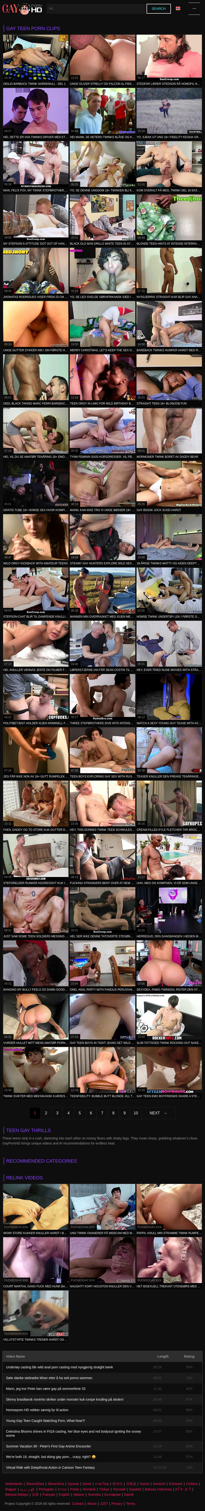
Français (48, 1494)
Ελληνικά (175, 1484)
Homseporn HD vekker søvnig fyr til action (37, 1410)
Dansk (129, 1494)
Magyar (10, 1489)
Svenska (94, 1494)
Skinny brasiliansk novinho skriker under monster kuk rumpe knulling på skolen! (65, 1399)
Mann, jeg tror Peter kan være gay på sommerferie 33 (45, 1389)
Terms (130, 1504)
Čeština (191, 1484)
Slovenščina (35, 1484)
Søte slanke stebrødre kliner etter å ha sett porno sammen (49, 1378)
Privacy (116, 1504)
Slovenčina (56, 1484)
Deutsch (159, 1484)
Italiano (79, 1494)
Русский (119, 1489)
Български (113, 1494)
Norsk (87, 1484)
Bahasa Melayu (16, 1494)
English (64, 1494)
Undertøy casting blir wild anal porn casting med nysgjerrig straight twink (59, 1367)
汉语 (35, 1494)
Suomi (144, 1484)
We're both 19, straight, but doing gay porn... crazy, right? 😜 (51, 1457)
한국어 (117, 1484)
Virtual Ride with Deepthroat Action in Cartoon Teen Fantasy (50, 1467)
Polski (74, 1489)
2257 (104, 1504)
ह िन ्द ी (183, 1489)
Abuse (92, 1504)
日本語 (131, 1484)
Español (135, 1489)
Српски (73, 1484)
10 (136, 1113)
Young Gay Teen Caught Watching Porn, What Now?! (45, 1421)
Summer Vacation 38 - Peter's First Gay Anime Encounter (48, 1446)
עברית (62, 1489)
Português (46, 1489)
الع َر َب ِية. (27, 1489)
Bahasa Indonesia (158, 1489)
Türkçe (104, 1489)
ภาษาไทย (102, 1484)
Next (155, 1113)
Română (89, 1489)
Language (178, 8)
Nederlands (13, 1484)
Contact (78, 1504)
